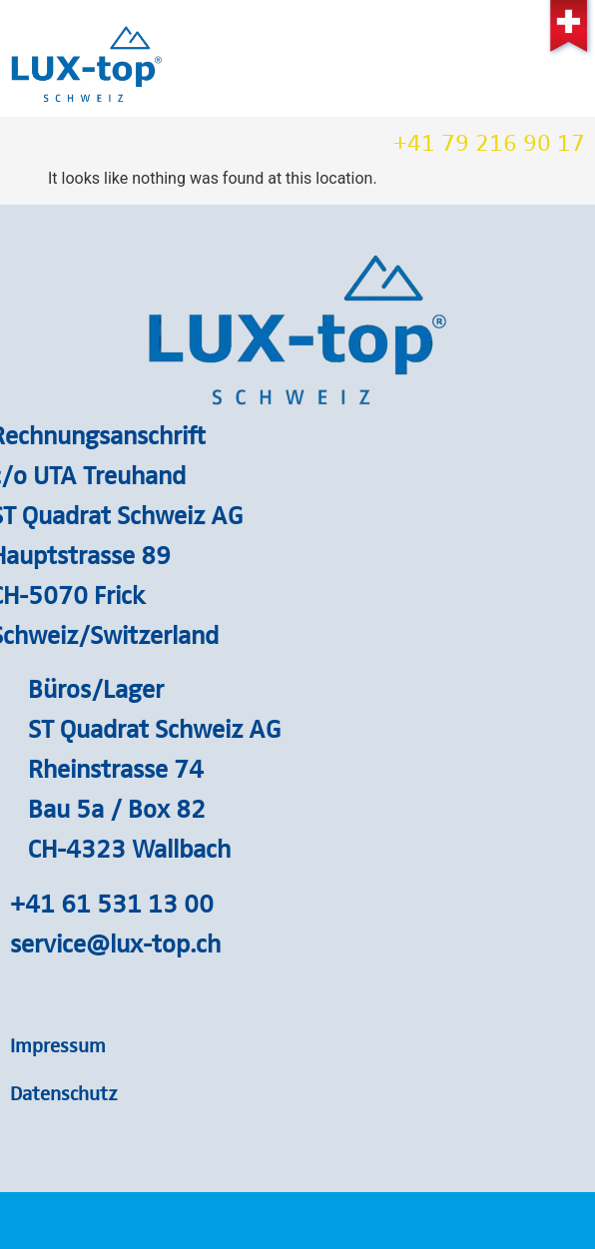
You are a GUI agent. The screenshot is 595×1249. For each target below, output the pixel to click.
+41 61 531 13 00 (112, 903)
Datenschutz (64, 1092)
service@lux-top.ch (115, 942)
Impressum (58, 1044)
